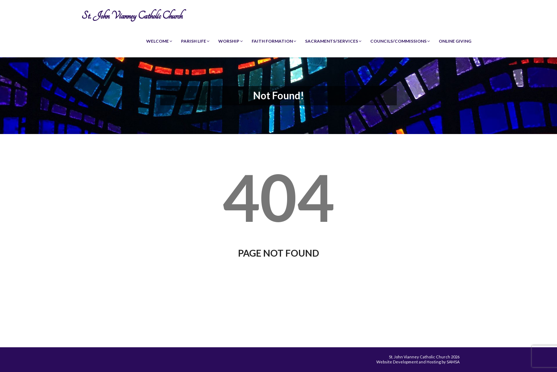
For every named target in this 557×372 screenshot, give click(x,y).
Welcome (159, 41)
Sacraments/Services (333, 41)
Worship (230, 41)
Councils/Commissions (400, 41)
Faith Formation (274, 41)
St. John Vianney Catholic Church (131, 16)
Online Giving (455, 41)
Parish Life (195, 41)
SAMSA (453, 361)
